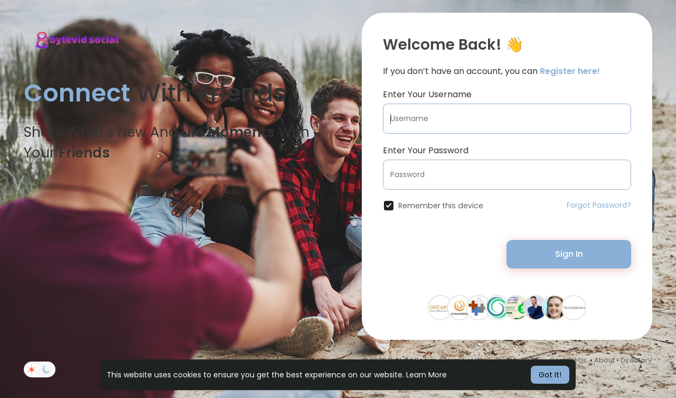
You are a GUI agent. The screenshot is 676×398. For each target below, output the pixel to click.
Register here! (570, 71)
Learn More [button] (426, 374)
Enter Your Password (425, 150)
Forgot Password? (599, 205)
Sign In (569, 254)
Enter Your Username (427, 94)
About (604, 360)
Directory (636, 360)
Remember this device (440, 205)
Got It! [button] (550, 374)
